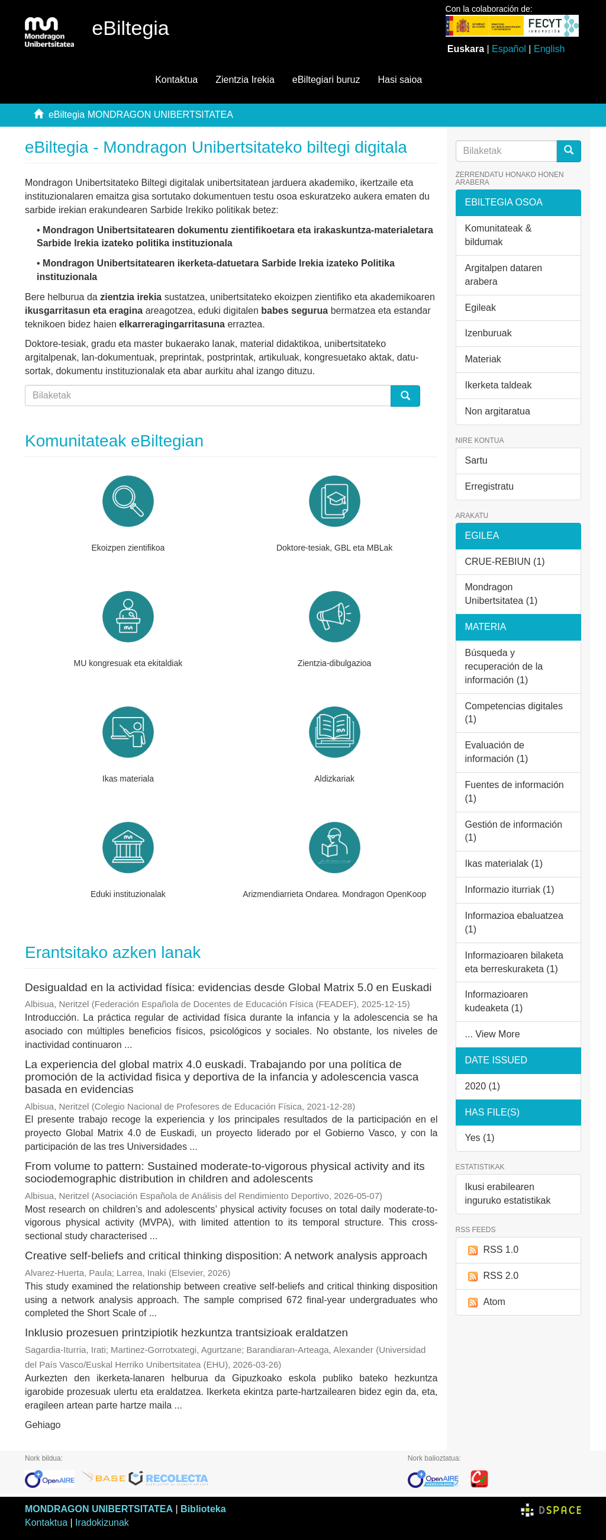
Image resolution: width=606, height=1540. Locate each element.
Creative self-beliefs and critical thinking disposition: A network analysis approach (226, 1255)
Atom (485, 1302)
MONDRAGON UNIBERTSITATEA (99, 1509)
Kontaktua (176, 80)
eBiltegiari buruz (326, 80)
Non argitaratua (497, 411)
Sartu (476, 460)
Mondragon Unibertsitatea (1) (501, 594)
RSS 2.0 (492, 1276)
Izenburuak (488, 333)
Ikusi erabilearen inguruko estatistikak (508, 1193)
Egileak (480, 308)
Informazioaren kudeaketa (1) (496, 1001)
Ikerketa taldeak (498, 385)
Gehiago (43, 1425)
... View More (492, 1034)
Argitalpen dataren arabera (504, 275)
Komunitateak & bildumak (498, 235)
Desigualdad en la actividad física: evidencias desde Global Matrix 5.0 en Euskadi (228, 987)
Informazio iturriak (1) (510, 890)
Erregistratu (489, 486)
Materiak (483, 359)
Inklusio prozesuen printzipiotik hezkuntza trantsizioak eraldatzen (186, 1332)
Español (509, 49)
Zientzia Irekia (245, 80)
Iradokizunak (102, 1523)
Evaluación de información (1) (496, 752)
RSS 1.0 (492, 1250)
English (549, 49)
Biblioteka (202, 1509)
